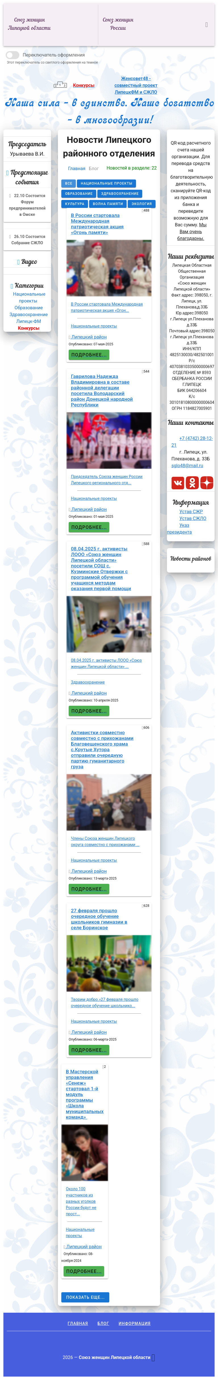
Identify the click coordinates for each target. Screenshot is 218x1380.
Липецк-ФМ (28, 321)
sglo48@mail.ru (187, 465)
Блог (103, 1323)
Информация (135, 1323)
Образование (28, 307)
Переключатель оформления (54, 55)
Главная (76, 168)
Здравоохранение (29, 314)
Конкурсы (28, 328)
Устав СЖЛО (192, 518)
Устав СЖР (191, 511)
